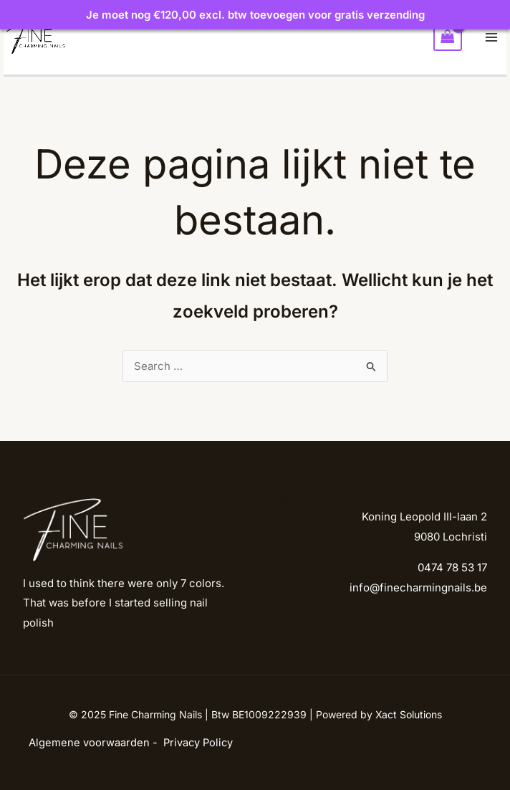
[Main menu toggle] (491, 37)
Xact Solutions (408, 714)
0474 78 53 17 (452, 567)
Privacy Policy (198, 742)
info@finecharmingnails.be (418, 587)
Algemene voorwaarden (89, 742)
